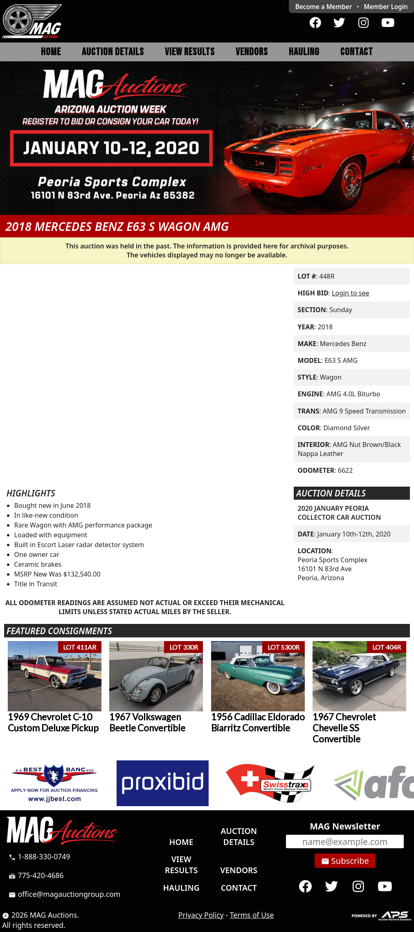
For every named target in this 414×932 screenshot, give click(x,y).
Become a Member (323, 6)
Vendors (252, 52)
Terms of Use (252, 915)
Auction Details (113, 52)
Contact (356, 52)
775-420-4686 (36, 875)
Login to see (350, 292)
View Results (190, 52)
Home (51, 52)
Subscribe (345, 861)
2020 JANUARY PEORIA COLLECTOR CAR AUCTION (339, 513)
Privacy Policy (201, 915)
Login (386, 6)
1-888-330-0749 (39, 856)
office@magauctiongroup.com (64, 894)
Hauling (304, 52)
